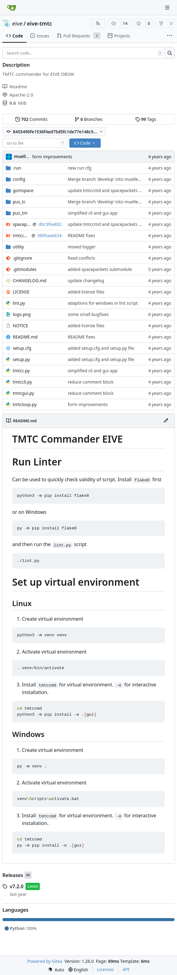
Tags (145, 119)
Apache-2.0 (17, 95)
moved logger (82, 247)
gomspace (23, 190)
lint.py (19, 303)
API (126, 969)
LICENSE (21, 292)
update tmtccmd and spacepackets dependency (115, 190)
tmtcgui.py (23, 393)
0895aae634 (49, 235)
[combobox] (34, 143)
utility (18, 247)
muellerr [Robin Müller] (23, 156)
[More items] (170, 36)
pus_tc (19, 202)
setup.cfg (22, 348)
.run (17, 168)
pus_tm (20, 213)
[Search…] (170, 53)
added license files (86, 292)
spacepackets (21, 224)
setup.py (21, 359)
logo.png (22, 314)
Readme (14, 86)
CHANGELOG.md (29, 280)
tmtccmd (21, 235)
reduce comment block (90, 382)
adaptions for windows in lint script (103, 303)
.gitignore (22, 258)
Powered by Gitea (44, 961)
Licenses (105, 969)
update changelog (86, 280)
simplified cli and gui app (93, 213)
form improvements (52, 157)
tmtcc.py (21, 371)
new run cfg (80, 168)
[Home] (11, 7)
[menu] (56, 970)
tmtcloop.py (24, 404)
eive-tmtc (39, 23)
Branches (88, 119)
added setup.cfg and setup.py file (101, 348)
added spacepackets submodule (100, 269)
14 (125, 23)
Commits (31, 119)
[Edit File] (166, 421)
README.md (25, 337)
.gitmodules (24, 269)
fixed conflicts (81, 258)
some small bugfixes (88, 314)
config (19, 179)
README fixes (81, 235)
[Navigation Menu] (168, 7)
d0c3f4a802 (50, 224)
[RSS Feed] (98, 23)
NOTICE (20, 325)
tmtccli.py (22, 382)
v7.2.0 (16, 886)
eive (17, 23)
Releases (12, 875)
